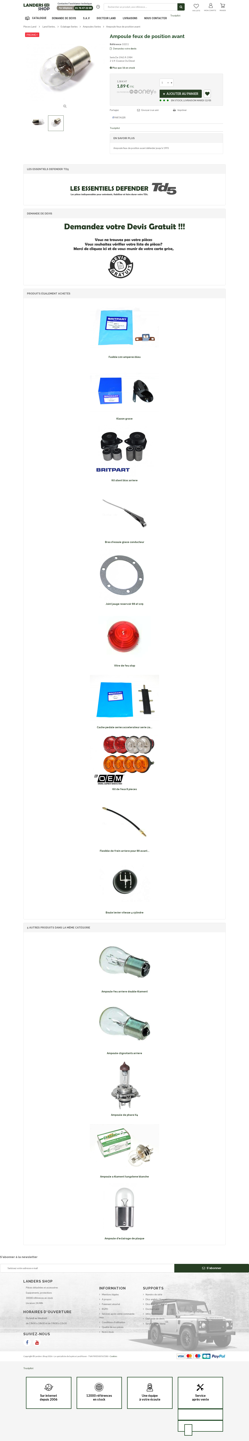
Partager (119, 117)
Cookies (113, 1356)
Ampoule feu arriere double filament (125, 991)
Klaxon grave (124, 418)
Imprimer (182, 110)
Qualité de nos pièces (112, 1327)
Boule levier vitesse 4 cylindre (125, 912)
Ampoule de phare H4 (124, 1115)
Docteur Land (106, 18)
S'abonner (211, 1268)
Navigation (36, 18)
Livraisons (130, 18)
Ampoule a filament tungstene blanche (124, 1176)
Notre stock (108, 1332)
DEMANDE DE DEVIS (64, 18)
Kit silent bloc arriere (125, 480)
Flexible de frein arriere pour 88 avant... (124, 850)
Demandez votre (123, 48)
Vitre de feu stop (124, 665)
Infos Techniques (154, 1313)
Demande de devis (155, 1318)
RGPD (105, 1309)
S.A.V (86, 18)
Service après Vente (155, 1323)
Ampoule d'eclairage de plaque (124, 1238)
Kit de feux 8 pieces (124, 789)
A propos (106, 1299)
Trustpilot (175, 15)
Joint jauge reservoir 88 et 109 (124, 604)
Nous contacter (155, 18)
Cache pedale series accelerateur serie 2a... (124, 727)
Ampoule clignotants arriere (124, 1053)
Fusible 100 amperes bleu (125, 357)
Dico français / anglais (156, 1304)
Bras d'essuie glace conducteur (124, 542)
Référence (115, 44)
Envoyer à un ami (150, 110)
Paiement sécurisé (111, 1304)
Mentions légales (110, 1294)
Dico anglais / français (156, 1299)
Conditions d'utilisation (113, 1322)
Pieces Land (29, 26)
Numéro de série (154, 1294)
